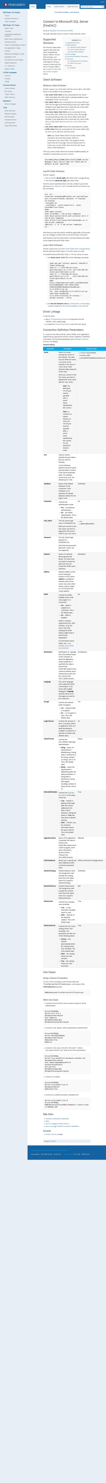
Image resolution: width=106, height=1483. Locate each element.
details (64, 100)
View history (74, 7)
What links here (10, 111)
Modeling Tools (10, 57)
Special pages (9, 117)
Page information (11, 126)
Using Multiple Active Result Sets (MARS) (66, 645)
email (78, 1154)
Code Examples (10, 21)
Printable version (10, 120)
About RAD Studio (46, 1154)
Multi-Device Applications (14, 39)
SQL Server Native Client (64, 109)
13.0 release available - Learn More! (66, 12)
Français (7, 79)
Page (33, 7)
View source (61, 7)
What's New (9, 28)
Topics (7, 16)
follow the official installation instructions (72, 306)
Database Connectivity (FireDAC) (61, 31)
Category (47, 1141)
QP (75, 1154)
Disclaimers (57, 1154)
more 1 (52, 186)
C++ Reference (10, 66)
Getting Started (10, 42)
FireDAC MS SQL (51, 1134)
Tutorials (8, 31)
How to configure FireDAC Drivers (57, 1124)
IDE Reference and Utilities (14, 60)
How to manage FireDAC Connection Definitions (62, 1126)
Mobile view (85, 1154)
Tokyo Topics (9, 94)
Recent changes (10, 104)
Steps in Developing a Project (15, 45)
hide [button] (79, 40)
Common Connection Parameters (57, 1119)
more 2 (60, 186)
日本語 (7, 81)
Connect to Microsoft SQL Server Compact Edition (52, 71)
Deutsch (8, 76)
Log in (102, 2)
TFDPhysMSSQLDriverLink (59, 319)
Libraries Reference (11, 18)
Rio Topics (8, 91)
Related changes (10, 114)
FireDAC (53, 1141)
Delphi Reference (11, 63)
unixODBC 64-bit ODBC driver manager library (74, 249)
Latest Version (10, 88)
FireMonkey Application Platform (13, 35)
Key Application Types (12, 48)
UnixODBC (52, 178)
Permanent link (10, 123)
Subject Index (9, 69)
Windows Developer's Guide (14, 54)
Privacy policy (35, 1154)
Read (51, 7)
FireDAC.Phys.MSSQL (62, 324)
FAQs (47, 1121)
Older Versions (10, 97)
